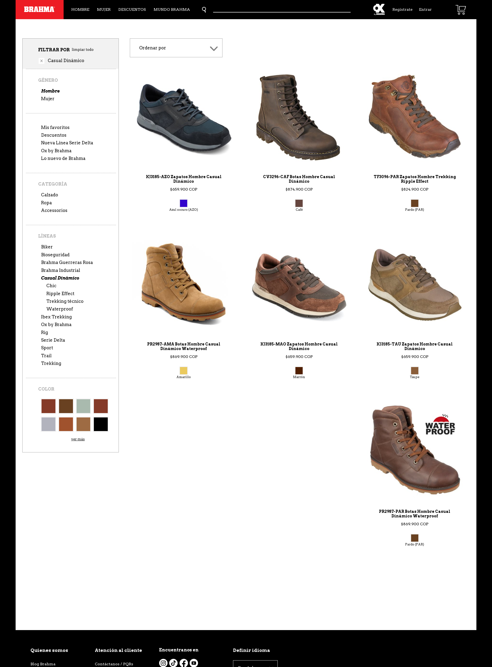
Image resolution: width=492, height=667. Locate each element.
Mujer (104, 9)
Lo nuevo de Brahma (63, 158)
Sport (47, 347)
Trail (46, 355)
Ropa (46, 202)
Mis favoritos (55, 127)
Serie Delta (53, 340)
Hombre (80, 9)
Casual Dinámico (60, 278)
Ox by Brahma (56, 150)
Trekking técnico (65, 301)
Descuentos (132, 9)
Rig (44, 332)
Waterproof (59, 308)
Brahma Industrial (60, 270)
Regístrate (402, 9)
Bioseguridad (55, 254)
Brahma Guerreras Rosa (67, 262)
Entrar (425, 9)
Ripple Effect (60, 293)
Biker (47, 246)
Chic (51, 285)
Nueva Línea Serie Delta (67, 142)
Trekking (51, 363)
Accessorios (54, 210)
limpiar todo (83, 49)
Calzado (49, 194)
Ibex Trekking (56, 316)
